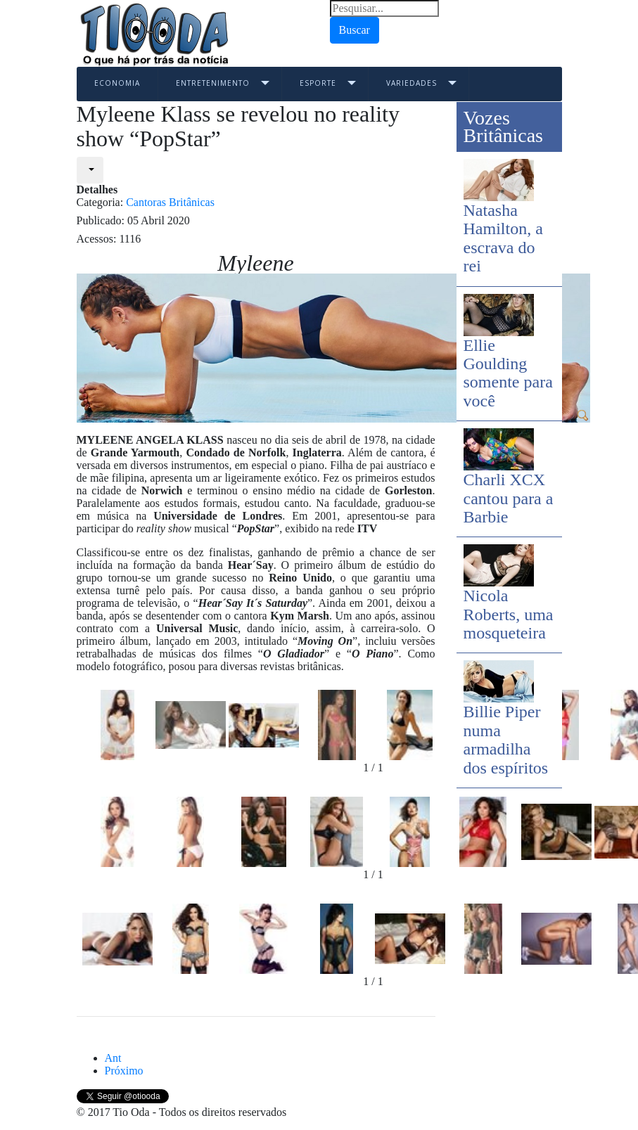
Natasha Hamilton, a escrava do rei (503, 238)
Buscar (354, 30)
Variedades (411, 83)
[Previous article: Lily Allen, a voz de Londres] (113, 1058)
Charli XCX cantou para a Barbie (509, 498)
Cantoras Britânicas (170, 202)
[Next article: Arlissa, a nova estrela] (124, 1071)
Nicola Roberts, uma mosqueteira (509, 614)
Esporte (318, 83)
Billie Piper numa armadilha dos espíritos (506, 739)
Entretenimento (213, 83)
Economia (117, 83)
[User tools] (90, 170)
